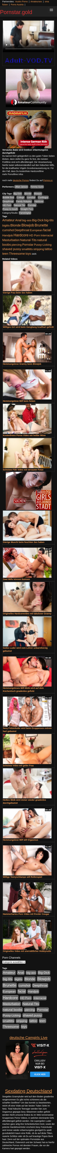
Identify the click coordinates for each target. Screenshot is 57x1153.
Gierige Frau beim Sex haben (17, 292)
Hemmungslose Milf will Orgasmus (20, 840)
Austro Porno (21, 1)
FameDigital (25, 213)
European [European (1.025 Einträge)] (36, 230)
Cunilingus (43, 197)
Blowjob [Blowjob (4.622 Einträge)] (27, 225)
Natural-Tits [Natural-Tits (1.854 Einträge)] (28, 240)
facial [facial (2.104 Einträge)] (47, 230)
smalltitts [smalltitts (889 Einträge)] (27, 249)
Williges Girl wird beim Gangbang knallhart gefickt (28, 327)
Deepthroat (8, 201)
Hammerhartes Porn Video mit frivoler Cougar (26, 914)
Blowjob (38, 193)
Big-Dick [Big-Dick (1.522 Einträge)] (38, 220)
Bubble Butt (8, 197)
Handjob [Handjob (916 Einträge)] (7, 235)
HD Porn (7, 205)
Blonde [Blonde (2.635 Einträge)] (15, 225)
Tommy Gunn (37, 187)
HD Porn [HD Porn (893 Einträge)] (34, 235)
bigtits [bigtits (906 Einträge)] (6, 225)
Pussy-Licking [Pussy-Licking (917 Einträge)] (43, 244)
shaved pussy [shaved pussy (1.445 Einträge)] (11, 249)
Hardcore (39, 201)
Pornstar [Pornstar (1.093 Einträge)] (27, 244)
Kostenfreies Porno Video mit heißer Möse (24, 435)
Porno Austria (17, 4)
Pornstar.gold (16, 12)
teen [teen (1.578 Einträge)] (5, 253)
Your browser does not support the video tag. (28, 36)
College (20, 197)
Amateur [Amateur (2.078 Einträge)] (8, 220)
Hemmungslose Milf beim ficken (19, 401)
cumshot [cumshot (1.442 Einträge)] (8, 230)
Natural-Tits (19, 205)
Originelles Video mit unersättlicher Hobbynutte (27, 951)
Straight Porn (27, 209)
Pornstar (32, 205)
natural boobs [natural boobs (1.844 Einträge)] (12, 1009)
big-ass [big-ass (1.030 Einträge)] (26, 220)
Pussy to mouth (10, 209)
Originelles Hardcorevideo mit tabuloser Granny (27, 613)
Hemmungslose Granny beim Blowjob (22, 364)
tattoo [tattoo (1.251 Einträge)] (48, 249)
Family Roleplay (24, 201)
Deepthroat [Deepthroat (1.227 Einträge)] (21, 230)
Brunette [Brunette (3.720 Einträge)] (41, 225)
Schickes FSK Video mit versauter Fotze (23, 469)
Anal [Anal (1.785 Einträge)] (18, 220)
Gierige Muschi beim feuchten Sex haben (23, 542)
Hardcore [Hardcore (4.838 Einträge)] (21, 235)
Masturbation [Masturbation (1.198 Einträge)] (11, 240)
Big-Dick (18, 193)
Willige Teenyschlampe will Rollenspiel (22, 877)
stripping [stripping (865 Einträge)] (38, 249)
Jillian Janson (21, 187)
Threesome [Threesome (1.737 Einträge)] (17, 253)
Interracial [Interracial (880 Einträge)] (47, 235)
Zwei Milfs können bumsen (16, 579)
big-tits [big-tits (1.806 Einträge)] (49, 220)
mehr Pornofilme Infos (12, 174)
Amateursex (36, 1)
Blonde (27, 193)
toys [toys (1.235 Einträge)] (28, 253)
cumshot (31, 197)
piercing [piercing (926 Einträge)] (17, 244)
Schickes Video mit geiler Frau (18, 765)
